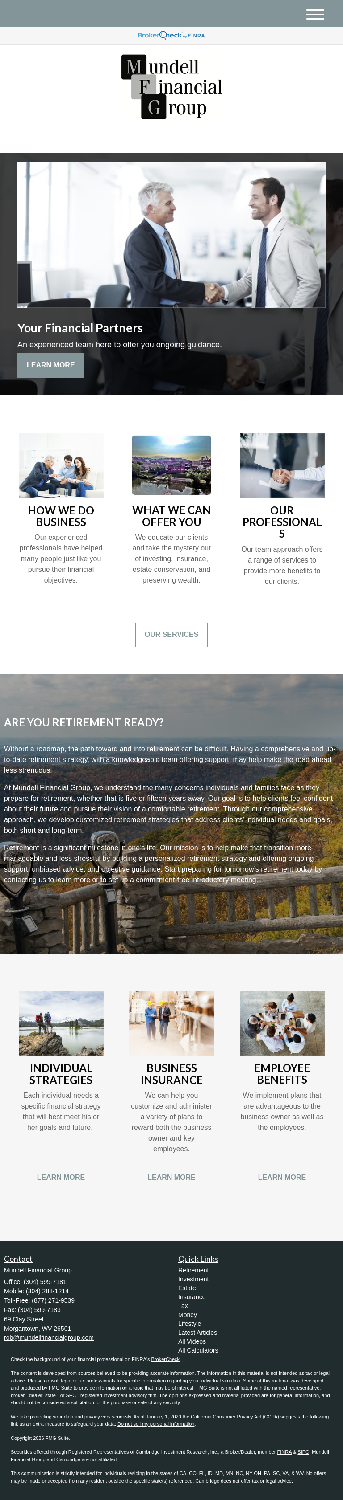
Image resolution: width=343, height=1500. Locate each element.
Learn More (51, 365)
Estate (187, 1288)
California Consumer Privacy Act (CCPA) (235, 1416)
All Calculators (198, 1350)
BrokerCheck (165, 1359)
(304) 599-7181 (248, 138)
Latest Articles (197, 1332)
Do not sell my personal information (155, 1424)
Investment (193, 1279)
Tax (183, 1305)
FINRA (284, 1452)
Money (187, 1314)
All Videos (192, 1341)
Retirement (193, 1270)
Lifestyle (189, 1323)
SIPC (303, 1452)
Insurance (191, 1296)
